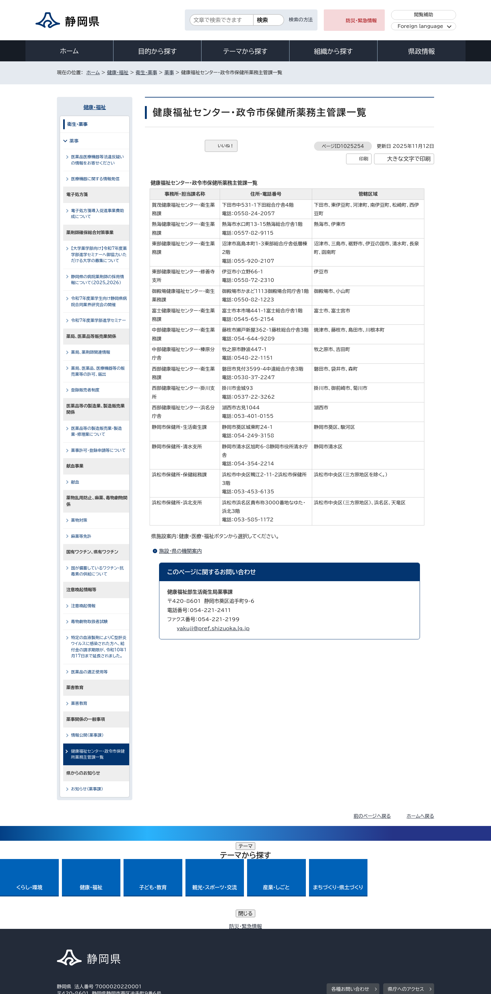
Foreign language (420, 26)
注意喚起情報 (83, 606)
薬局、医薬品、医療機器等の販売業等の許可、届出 (98, 371)
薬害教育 (79, 703)
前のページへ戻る (372, 816)
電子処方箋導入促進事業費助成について (97, 214)
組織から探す (333, 51)
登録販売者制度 (85, 390)
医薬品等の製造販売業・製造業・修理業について (96, 431)
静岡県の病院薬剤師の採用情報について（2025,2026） (97, 280)
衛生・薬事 (146, 72)
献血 (75, 482)
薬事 (169, 72)
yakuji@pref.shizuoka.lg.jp (213, 628)
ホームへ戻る (420, 816)
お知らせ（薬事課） (87, 789)
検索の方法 (301, 19)
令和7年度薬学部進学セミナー (98, 320)
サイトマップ (404, 940)
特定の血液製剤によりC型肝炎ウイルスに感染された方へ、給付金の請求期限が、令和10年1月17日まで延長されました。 (98, 647)
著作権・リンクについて (86, 940)
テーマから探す (245, 51)
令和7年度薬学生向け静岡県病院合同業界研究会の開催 (99, 301)
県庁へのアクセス (406, 901)
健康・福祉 (117, 72)
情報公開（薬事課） (87, 735)
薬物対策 (79, 520)
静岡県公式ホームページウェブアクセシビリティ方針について (266, 940)
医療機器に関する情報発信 (95, 179)
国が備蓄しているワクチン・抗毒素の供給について (97, 571)
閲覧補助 (423, 14)
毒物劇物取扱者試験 (89, 622)
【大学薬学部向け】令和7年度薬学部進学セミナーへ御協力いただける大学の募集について (99, 254)
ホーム (69, 51)
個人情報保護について (156, 940)
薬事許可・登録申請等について (98, 450)
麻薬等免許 (81, 536)
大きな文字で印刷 (409, 158)
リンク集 (360, 940)
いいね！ (226, 146)
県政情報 (421, 51)
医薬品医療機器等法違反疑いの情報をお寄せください (97, 160)
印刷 (363, 158)
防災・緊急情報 (361, 20)
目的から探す (157, 51)
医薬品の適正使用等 (89, 672)
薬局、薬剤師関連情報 (90, 352)
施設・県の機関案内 (180, 550)
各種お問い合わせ (350, 901)
